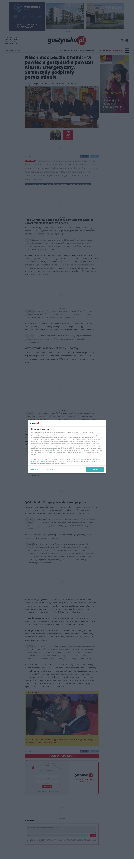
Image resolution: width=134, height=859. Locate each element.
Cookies (43, 463)
